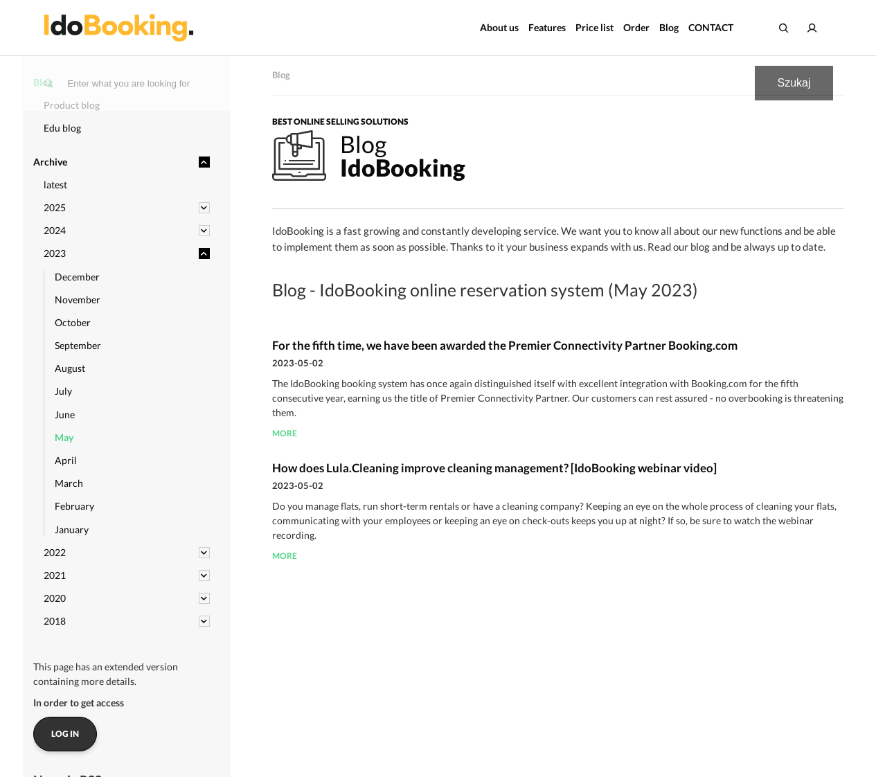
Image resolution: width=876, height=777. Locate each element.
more (284, 433)
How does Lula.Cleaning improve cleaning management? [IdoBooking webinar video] (494, 468)
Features (547, 27)
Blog (669, 27)
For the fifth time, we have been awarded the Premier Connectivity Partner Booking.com (505, 345)
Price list (594, 27)
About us (499, 27)
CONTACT (710, 27)
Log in (65, 734)
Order (636, 27)
